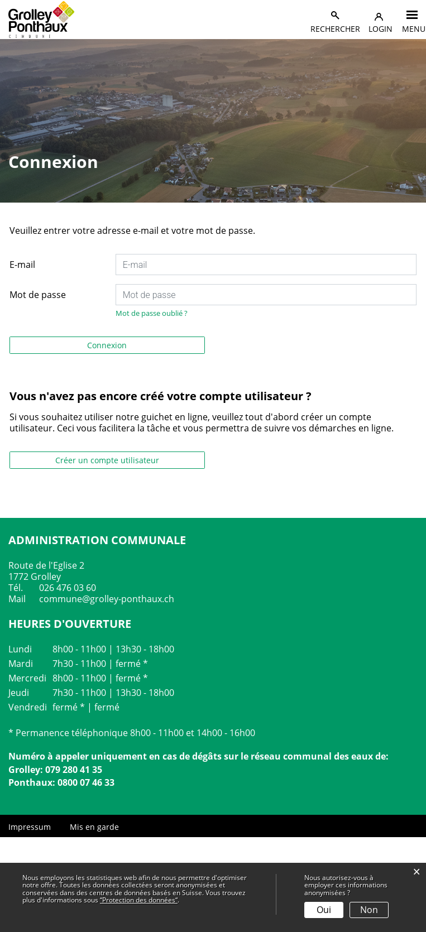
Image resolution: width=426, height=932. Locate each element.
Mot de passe (37, 295)
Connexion (107, 345)
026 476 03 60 (67, 588)
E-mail (22, 264)
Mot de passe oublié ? (152, 313)
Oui (324, 910)
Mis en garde (94, 826)
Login (380, 28)
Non (369, 910)
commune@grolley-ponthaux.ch (106, 599)
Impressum (29, 826)
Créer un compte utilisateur (107, 460)
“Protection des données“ (139, 900)
